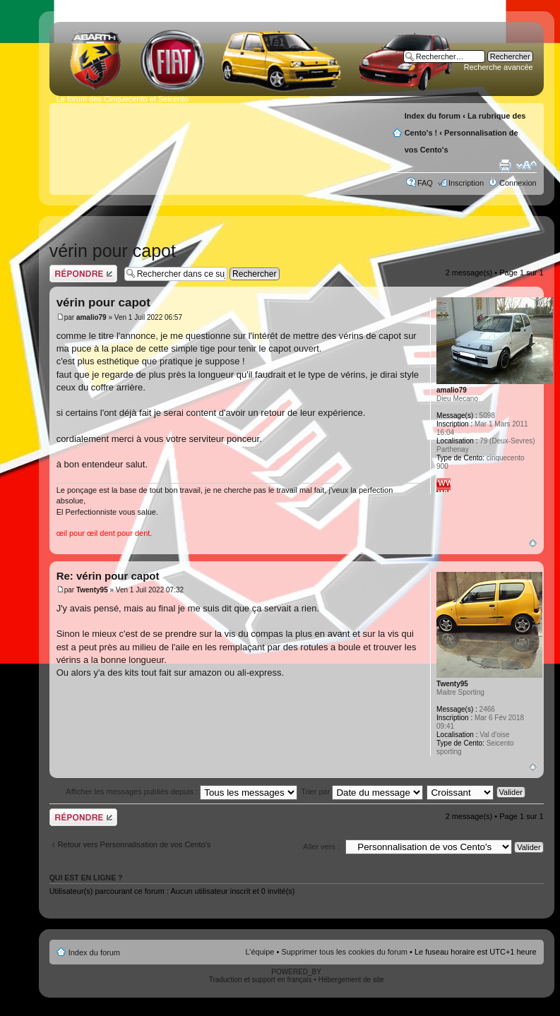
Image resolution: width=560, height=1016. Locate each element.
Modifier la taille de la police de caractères (526, 165)
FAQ (425, 183)
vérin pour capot (112, 251)
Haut (533, 543)
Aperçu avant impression (505, 165)
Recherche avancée (498, 67)
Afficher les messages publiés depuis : (181, 791)
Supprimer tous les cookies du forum (344, 952)
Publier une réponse (83, 273)
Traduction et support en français (260, 980)
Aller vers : (321, 846)
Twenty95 (92, 590)
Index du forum (432, 116)
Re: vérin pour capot (108, 576)
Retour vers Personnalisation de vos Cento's (134, 844)
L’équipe (259, 952)
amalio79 (91, 317)
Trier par (362, 791)
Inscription (466, 183)
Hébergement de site (351, 980)
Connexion (518, 183)
